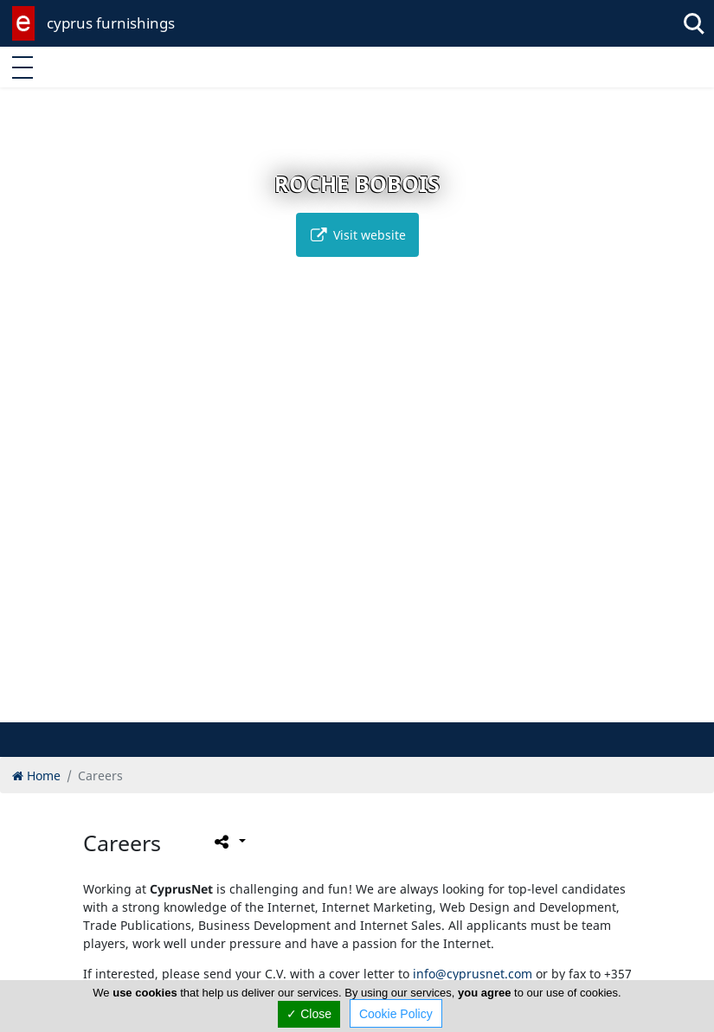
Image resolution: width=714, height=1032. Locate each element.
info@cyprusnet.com (472, 973)
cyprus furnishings (111, 23)
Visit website (357, 235)
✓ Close (308, 1014)
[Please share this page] (229, 841)
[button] (321, 706)
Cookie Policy (396, 1014)
